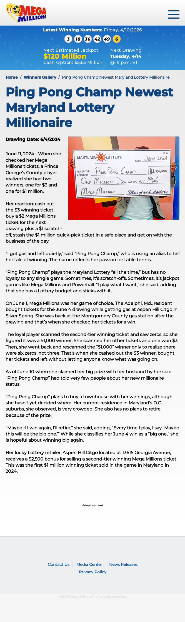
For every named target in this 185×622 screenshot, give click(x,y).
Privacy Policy (92, 571)
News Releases (123, 564)
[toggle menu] (173, 14)
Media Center (89, 564)
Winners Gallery (40, 77)
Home (12, 77)
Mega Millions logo (20, 548)
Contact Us (58, 564)
